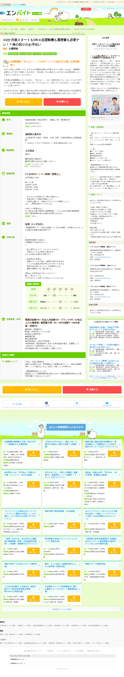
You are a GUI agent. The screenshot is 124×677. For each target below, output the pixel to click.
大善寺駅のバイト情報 (78, 625)
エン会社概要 (79, 651)
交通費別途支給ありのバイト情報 (35, 643)
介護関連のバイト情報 (32, 634)
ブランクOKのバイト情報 (100, 643)
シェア (47, 406)
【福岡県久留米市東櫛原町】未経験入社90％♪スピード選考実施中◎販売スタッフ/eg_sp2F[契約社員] (101, 541)
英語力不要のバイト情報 (81, 643)
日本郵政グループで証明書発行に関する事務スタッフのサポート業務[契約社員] (61, 588)
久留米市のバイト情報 (7, 625)
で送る (17, 404)
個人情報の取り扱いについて (33, 651)
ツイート (77, 406)
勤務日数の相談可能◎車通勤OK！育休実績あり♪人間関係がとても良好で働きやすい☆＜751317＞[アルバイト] (101, 444)
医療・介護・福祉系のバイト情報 (11, 634)
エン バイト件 (19, 4)
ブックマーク (107, 406)
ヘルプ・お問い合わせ (108, 8)
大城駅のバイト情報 (24, 625)
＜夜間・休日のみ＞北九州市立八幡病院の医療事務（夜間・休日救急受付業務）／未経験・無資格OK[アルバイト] (20, 541)
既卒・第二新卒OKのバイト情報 (11, 643)
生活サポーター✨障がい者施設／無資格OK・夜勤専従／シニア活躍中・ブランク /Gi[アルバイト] (61, 474)
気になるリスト (11, 19)
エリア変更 (47, 13)
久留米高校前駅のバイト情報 (98, 625)
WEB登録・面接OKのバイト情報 (59, 643)
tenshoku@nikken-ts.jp (102, 257)
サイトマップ (120, 8)
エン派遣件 (6, 4)
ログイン (95, 9)
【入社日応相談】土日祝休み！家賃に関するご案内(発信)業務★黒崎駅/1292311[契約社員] (20, 588)
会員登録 (86, 9)
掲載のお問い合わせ (93, 651)
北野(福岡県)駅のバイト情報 (42, 625)
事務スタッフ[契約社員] (95, 564)
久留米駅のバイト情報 (61, 625)
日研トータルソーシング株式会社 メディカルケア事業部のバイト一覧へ (105, 377)
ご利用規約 (49, 651)
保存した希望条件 (31, 20)
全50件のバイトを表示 (62, 609)
